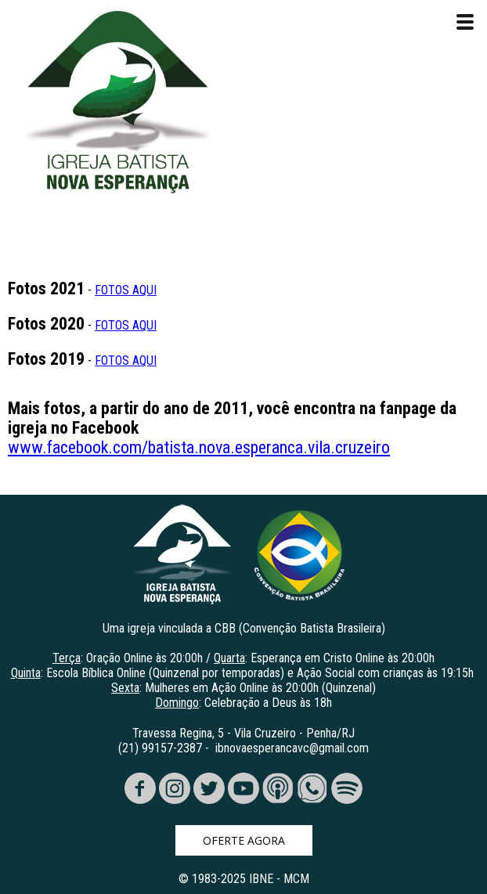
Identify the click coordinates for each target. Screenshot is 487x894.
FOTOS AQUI (126, 290)
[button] (243, 840)
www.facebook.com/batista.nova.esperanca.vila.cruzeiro (199, 447)
